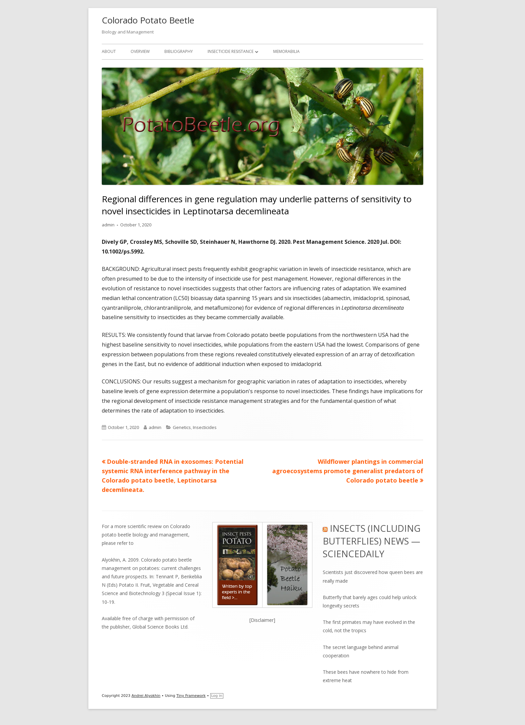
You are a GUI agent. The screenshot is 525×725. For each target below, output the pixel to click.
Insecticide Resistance (230, 51)
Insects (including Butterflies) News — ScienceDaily (372, 541)
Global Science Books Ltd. (160, 627)
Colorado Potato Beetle (148, 20)
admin (108, 225)
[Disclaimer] (262, 620)
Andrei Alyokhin (146, 696)
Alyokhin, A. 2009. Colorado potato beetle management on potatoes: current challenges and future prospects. (151, 568)
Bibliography (178, 51)
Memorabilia (286, 51)
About (109, 51)
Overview (140, 51)
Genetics (182, 427)
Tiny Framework (191, 696)
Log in (216, 696)
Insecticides (205, 427)
